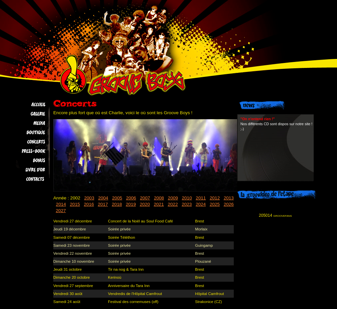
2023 (187, 204)
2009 (173, 197)
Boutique (27, 132)
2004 (103, 197)
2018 (117, 204)
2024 (201, 204)
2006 (131, 197)
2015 (75, 204)
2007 (145, 197)
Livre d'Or (27, 169)
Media (27, 123)
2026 (229, 204)
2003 (89, 197)
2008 (159, 197)
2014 (61, 204)
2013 (229, 197)
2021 (159, 204)
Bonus (27, 160)
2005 (117, 197)
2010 (187, 197)
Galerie (27, 114)
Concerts (27, 142)
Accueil (27, 104)
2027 (61, 210)
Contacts (27, 179)
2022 (173, 204)
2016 (89, 204)
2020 (145, 204)
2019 (131, 204)
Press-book (27, 151)
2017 (103, 204)
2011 (201, 197)
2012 (215, 197)
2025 (215, 204)
